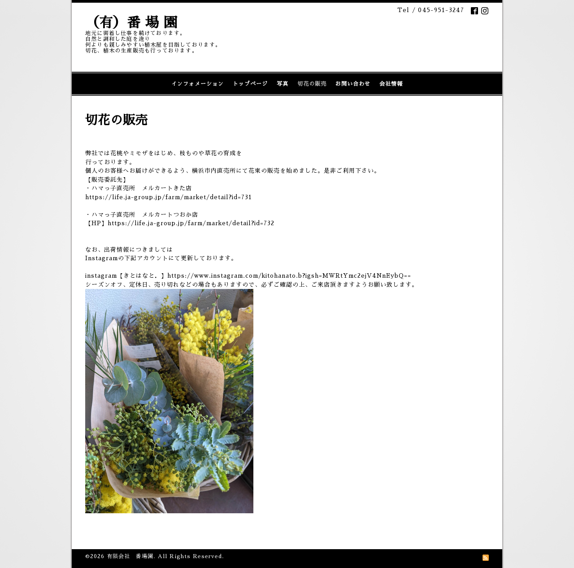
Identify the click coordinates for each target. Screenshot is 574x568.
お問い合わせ (352, 84)
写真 (282, 84)
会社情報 (391, 84)
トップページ (250, 84)
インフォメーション (197, 84)
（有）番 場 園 (131, 23)
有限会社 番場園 (130, 556)
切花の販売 (311, 84)
